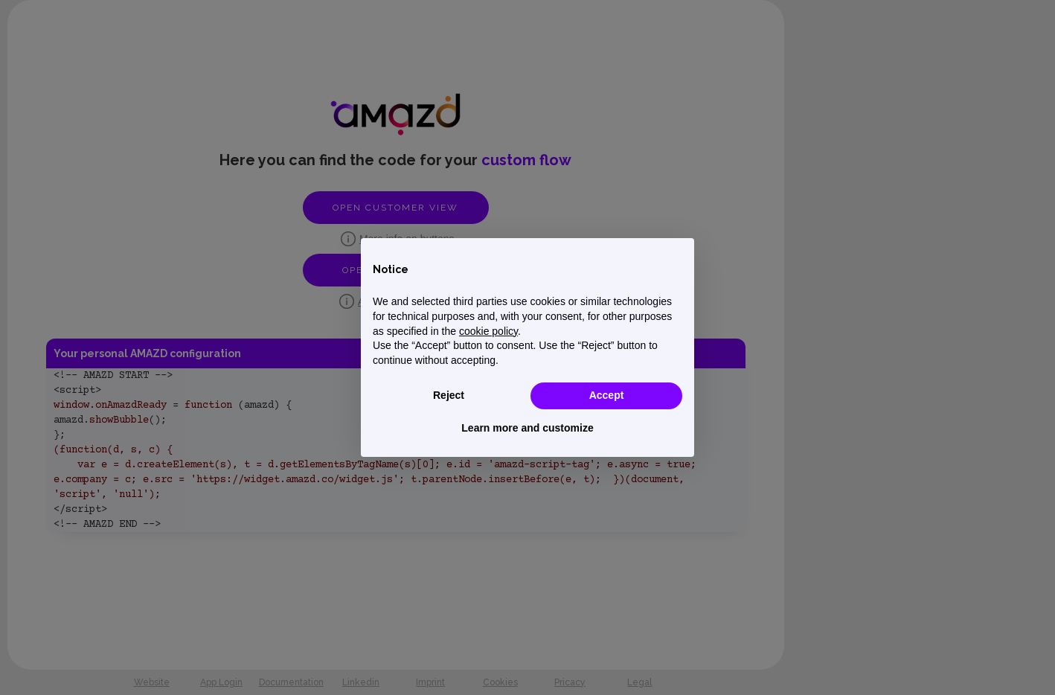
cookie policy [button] (488, 331)
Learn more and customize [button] (527, 428)
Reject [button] (448, 395)
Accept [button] (606, 395)
